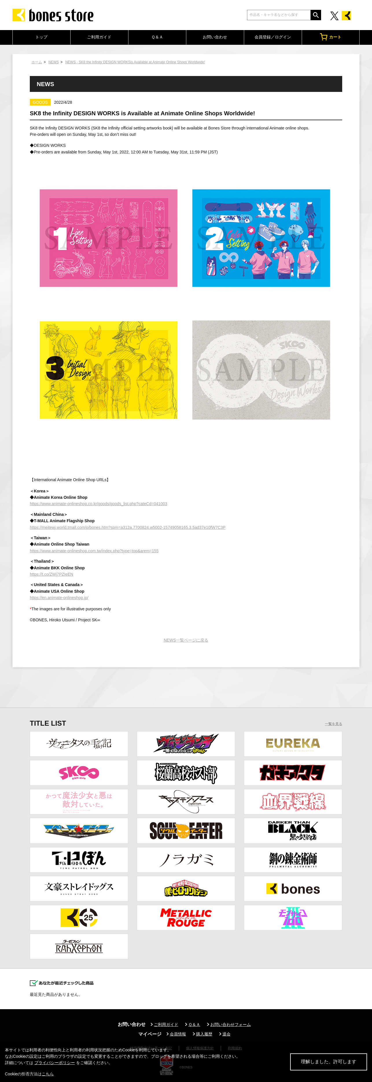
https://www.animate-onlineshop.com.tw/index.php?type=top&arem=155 (94, 551)
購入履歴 (204, 1034)
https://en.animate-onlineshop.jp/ (59, 597)
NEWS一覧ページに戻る (186, 640)
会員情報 (178, 1034)
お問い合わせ (215, 37)
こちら (48, 1074)
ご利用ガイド (99, 37)
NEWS (53, 62)
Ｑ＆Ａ (157, 37)
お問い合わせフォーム (230, 1024)
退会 (226, 1034)
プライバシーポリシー (54, 1062)
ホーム (37, 62)
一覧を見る (333, 724)
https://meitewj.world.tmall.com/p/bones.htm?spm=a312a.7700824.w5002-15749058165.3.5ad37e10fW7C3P (128, 527)
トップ (41, 37)
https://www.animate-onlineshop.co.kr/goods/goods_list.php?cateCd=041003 (98, 503)
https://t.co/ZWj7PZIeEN (51, 574)
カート (330, 36)
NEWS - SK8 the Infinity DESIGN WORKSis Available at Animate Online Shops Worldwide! (135, 62)
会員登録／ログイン (273, 37)
